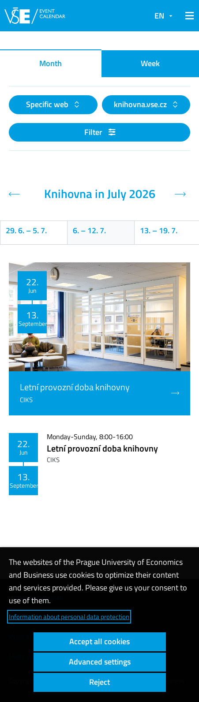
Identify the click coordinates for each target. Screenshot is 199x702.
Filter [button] (99, 132)
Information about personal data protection (69, 617)
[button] (188, 16)
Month (50, 63)
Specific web (48, 104)
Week (150, 63)
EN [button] (159, 16)
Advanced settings (100, 662)
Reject (99, 682)
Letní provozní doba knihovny (102, 448)
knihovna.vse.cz (141, 104)
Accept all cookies (99, 641)
